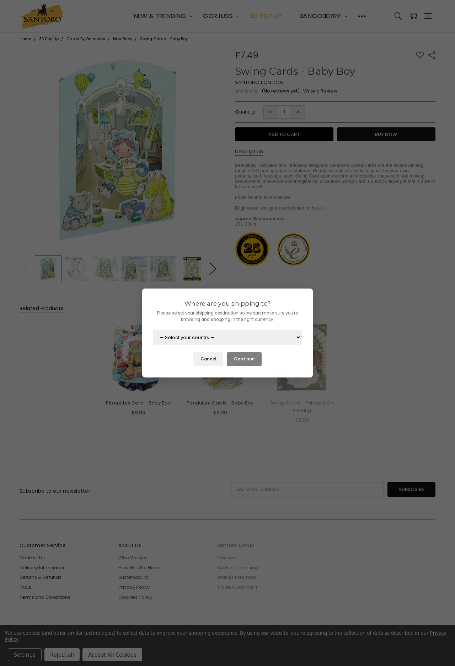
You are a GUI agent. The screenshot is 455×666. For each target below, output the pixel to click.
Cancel (208, 359)
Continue (244, 359)
